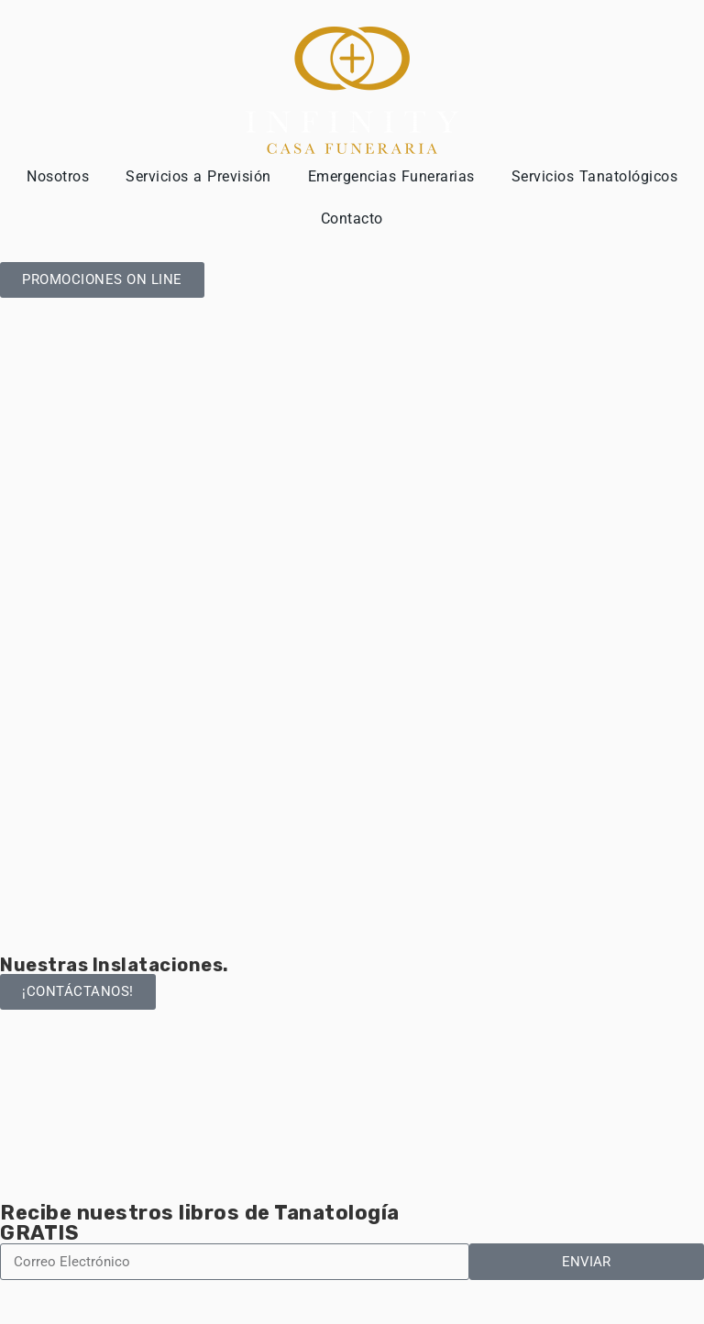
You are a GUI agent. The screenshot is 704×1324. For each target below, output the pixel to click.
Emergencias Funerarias (391, 176)
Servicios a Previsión (198, 176)
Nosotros (58, 176)
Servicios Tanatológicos (595, 176)
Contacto (352, 218)
